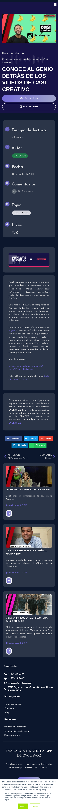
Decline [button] (35, 806)
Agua (12, 330)
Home (5, 53)
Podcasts (9, 708)
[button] (13, 438)
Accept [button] (23, 806)
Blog (17, 53)
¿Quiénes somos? (13, 704)
